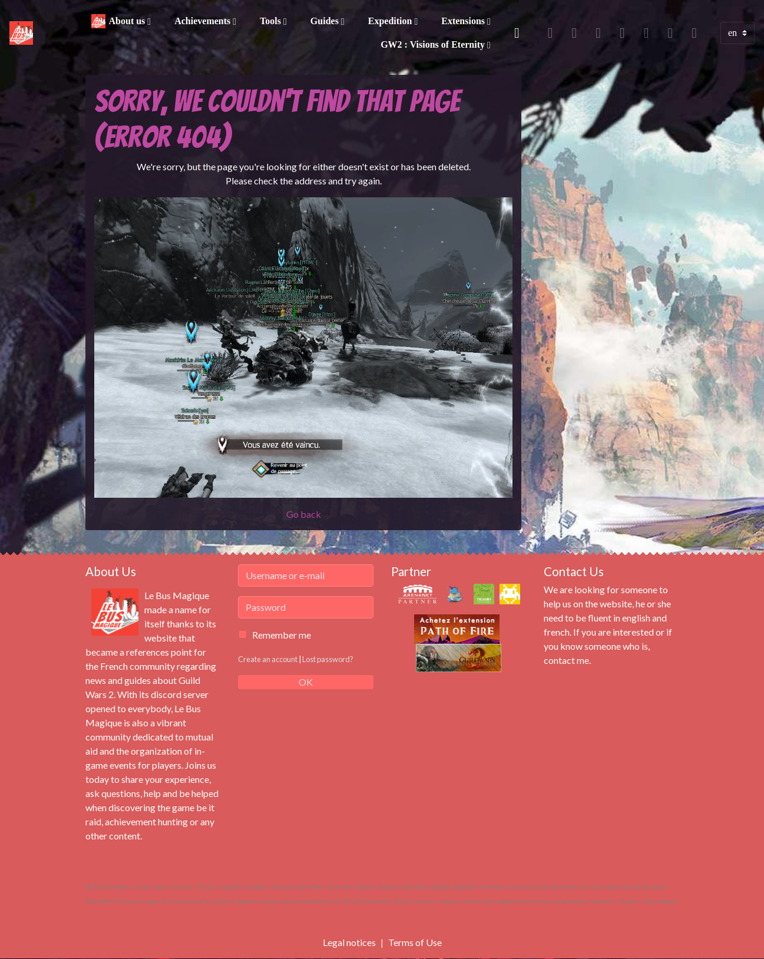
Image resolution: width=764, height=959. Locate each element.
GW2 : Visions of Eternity (434, 44)
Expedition (391, 21)
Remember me (281, 634)
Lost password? (327, 659)
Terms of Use (415, 942)
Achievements (203, 21)
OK (306, 681)
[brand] (22, 33)
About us (128, 21)
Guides (325, 21)
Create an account (267, 659)
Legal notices (349, 942)
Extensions (464, 21)
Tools (271, 21)
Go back (303, 514)
